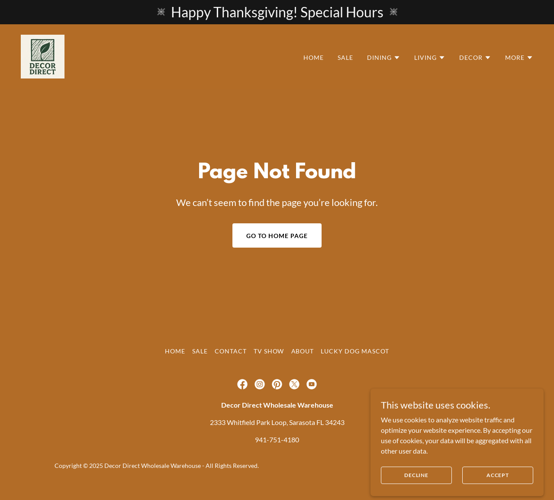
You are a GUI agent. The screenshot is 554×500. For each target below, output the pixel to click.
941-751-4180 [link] (277, 439)
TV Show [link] (269, 351)
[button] (383, 57)
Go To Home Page (277, 235)
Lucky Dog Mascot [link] (355, 351)
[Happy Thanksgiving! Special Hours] (277, 12)
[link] (42, 56)
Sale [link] (345, 57)
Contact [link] (231, 351)
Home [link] (313, 57)
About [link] (302, 351)
